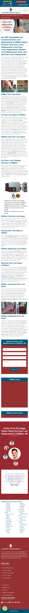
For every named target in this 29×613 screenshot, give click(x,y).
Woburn (21, 532)
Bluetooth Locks (6, 587)
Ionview (7, 527)
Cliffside (8, 517)
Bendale (8, 506)
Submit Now (14, 369)
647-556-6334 (21, 2)
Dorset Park (8, 520)
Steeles (21, 523)
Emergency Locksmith (7, 595)
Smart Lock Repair (7, 575)
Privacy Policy (6, 585)
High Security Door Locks (8, 568)
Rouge (21, 512)
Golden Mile (8, 523)
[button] (12, 443)
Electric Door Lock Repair (8, 573)
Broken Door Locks (12, 153)
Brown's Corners (9, 514)
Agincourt (8, 503)
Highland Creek (9, 526)
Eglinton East (9, 521)
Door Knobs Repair (7, 578)
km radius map (14, 394)
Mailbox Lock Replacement (9, 592)
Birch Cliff (8, 509)
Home (2, 15)
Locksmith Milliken (13, 611)
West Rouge (22, 529)
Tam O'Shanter (23, 524)
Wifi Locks (5, 590)
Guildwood (8, 524)
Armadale (8, 505)
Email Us (6, 602)
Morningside (22, 505)
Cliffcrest (8, 518)
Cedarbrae (8, 508)
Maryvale (8, 532)
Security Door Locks (12, 237)
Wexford (22, 530)
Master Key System (7, 570)
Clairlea (7, 515)
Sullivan (21, 526)
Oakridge (22, 506)
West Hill (22, 527)
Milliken (21, 503)
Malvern (8, 530)
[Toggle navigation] (25, 10)
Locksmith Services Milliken (11, 15)
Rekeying (3, 110)
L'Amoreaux (8, 529)
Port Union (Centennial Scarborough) (22, 509)
